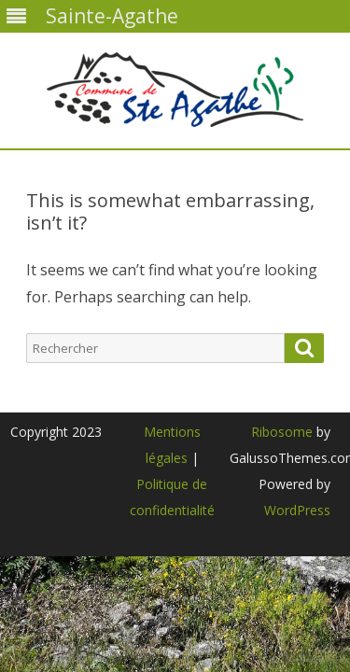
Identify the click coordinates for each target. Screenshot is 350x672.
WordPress (297, 510)
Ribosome (282, 432)
